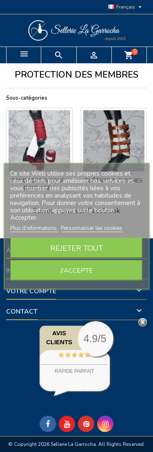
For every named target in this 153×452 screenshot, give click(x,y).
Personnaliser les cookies (91, 228)
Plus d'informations (34, 228)
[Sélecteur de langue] (126, 7)
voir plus (85, 387)
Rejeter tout (76, 248)
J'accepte (76, 270)
